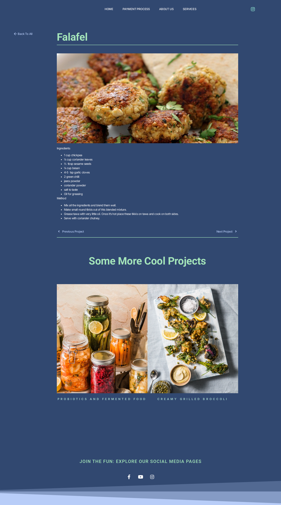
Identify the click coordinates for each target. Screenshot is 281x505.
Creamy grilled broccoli (192, 399)
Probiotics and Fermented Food (102, 399)
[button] (23, 33)
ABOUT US (166, 9)
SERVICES (189, 9)
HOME (109, 9)
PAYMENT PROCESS (136, 9)
